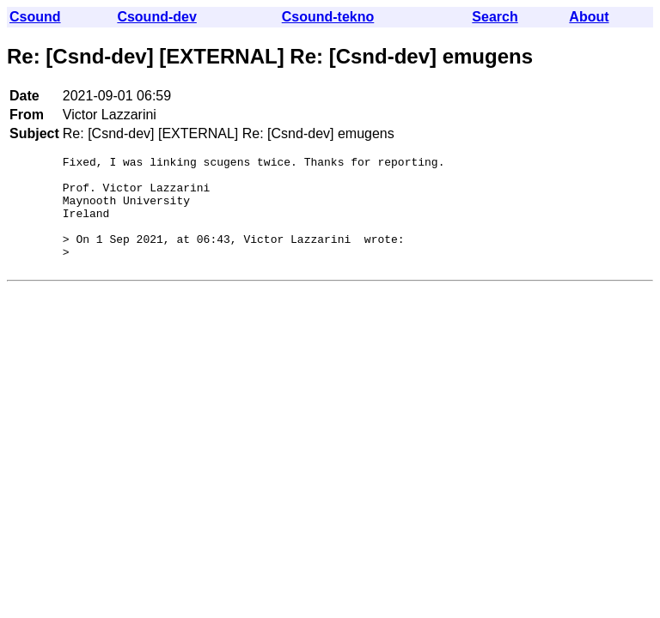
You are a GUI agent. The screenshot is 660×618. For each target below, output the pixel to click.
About (588, 16)
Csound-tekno (328, 16)
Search (494, 16)
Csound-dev (156, 16)
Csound (35, 16)
